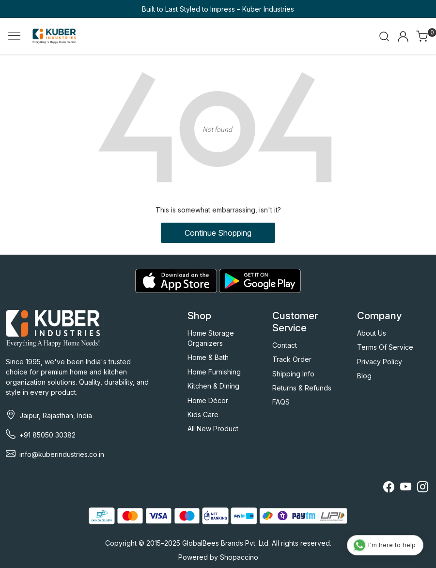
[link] (384, 36)
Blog (364, 376)
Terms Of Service (385, 347)
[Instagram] (422, 488)
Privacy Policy (379, 361)
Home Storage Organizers (210, 338)
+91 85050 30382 (47, 435)
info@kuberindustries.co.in (61, 454)
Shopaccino (239, 557)
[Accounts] (403, 36)
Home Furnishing (214, 372)
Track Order (291, 359)
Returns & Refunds (301, 388)
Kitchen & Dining (213, 386)
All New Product (212, 428)
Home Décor (207, 400)
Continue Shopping (218, 233)
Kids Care (202, 414)
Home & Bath (208, 357)
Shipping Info (293, 374)
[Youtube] (405, 488)
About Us (371, 333)
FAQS (281, 402)
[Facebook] (388, 488)
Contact (284, 345)
